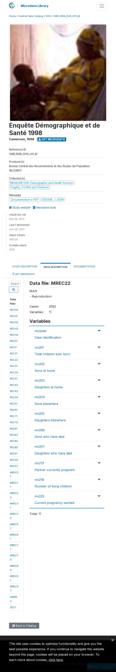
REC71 (13, 416)
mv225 (39, 496)
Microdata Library (34, 6)
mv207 (40, 446)
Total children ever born (52, 354)
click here (56, 660)
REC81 (13, 428)
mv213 (39, 463)
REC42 (14, 384)
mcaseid (40, 331)
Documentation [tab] (84, 266)
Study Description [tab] (24, 266)
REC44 (14, 397)
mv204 (40, 397)
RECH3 (14, 328)
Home (12, 16)
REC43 (14, 391)
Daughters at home (49, 387)
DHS (48, 16)
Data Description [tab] (55, 267)
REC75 (14, 422)
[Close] (112, 640)
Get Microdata (51, 139)
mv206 (40, 430)
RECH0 (14, 309)
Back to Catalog (24, 625)
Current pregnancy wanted (54, 503)
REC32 (14, 372)
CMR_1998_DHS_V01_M (66, 16)
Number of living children (53, 486)
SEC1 (13, 607)
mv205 (39, 413)
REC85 (14, 447)
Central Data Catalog (30, 16)
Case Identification (48, 337)
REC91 (13, 453)
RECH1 (14, 316)
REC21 (13, 353)
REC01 (13, 340)
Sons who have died (49, 437)
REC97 (14, 466)
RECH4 (14, 334)
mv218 (39, 480)
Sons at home (45, 371)
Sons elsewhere (46, 404)
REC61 (13, 409)
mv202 (39, 364)
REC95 (14, 459)
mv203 (39, 380)
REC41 (13, 378)
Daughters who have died (53, 453)
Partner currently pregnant (54, 470)
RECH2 (14, 322)
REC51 (13, 403)
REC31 (13, 366)
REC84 (14, 440)
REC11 (13, 347)
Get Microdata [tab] (23, 274)
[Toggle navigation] (101, 6)
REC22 (14, 359)
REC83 (14, 434)
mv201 (39, 347)
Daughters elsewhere (50, 420)
